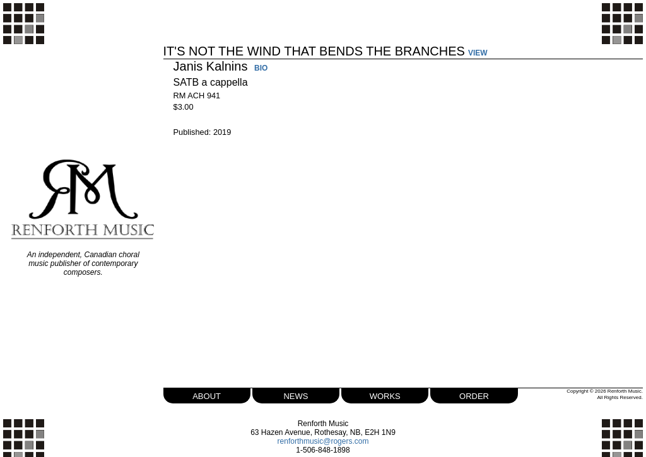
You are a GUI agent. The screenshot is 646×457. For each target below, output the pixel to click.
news (295, 395)
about (206, 395)
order (474, 395)
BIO (260, 68)
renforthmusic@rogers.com (323, 441)
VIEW (478, 53)
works (385, 395)
